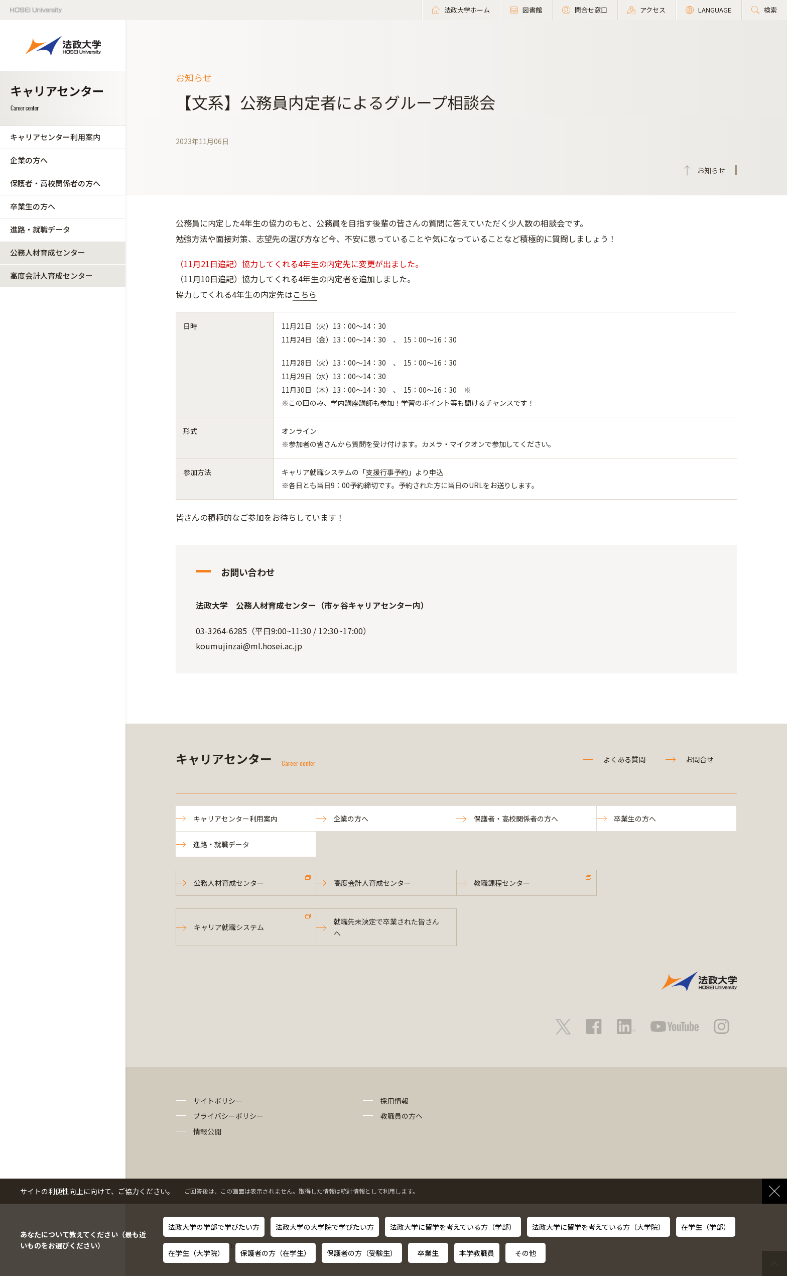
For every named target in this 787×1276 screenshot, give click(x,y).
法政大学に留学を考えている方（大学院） (598, 1227)
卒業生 (428, 1253)
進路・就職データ (40, 229)
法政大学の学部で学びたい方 (213, 1227)
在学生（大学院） (196, 1253)
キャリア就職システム (229, 927)
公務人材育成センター (47, 252)
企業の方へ (29, 160)
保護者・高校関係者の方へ (55, 183)
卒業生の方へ (32, 206)
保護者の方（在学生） (275, 1253)
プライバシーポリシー (228, 1116)
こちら (305, 294)
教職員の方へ (401, 1116)
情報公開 (207, 1132)
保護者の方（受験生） (362, 1253)
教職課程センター (502, 883)
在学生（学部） (705, 1227)
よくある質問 (624, 759)
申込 (436, 472)
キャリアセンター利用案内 (55, 137)
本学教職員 (476, 1253)
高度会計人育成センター (51, 275)
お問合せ (700, 759)
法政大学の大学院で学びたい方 (325, 1227)
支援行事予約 (387, 472)
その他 (525, 1253)
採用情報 (394, 1101)
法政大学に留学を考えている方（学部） (453, 1227)
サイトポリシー (217, 1101)
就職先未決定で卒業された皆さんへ (386, 927)
